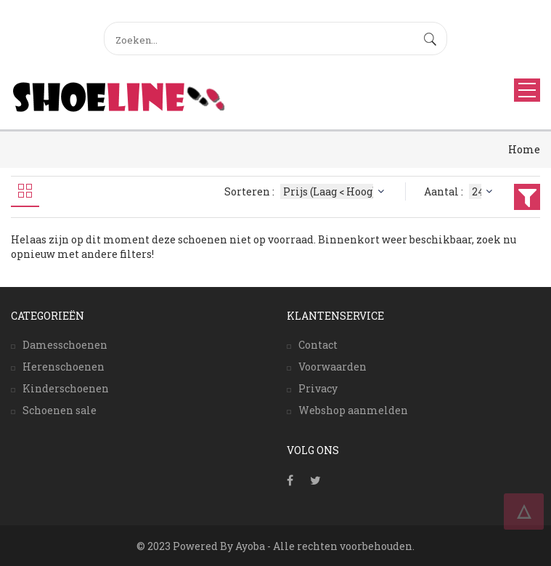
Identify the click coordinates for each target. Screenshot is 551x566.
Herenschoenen (64, 366)
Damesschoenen (65, 345)
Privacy (318, 388)
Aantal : (460, 191)
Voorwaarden (332, 366)
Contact (318, 345)
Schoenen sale (60, 410)
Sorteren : (306, 191)
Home (524, 149)
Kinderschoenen (66, 388)
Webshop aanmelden (353, 410)
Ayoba (250, 546)
